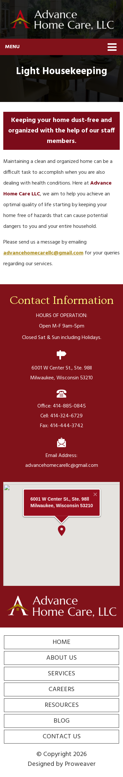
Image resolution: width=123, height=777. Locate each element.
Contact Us (62, 736)
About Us (61, 658)
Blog (61, 721)
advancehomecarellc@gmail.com (43, 253)
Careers (61, 689)
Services (61, 673)
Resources (62, 705)
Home (61, 642)
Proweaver (80, 764)
